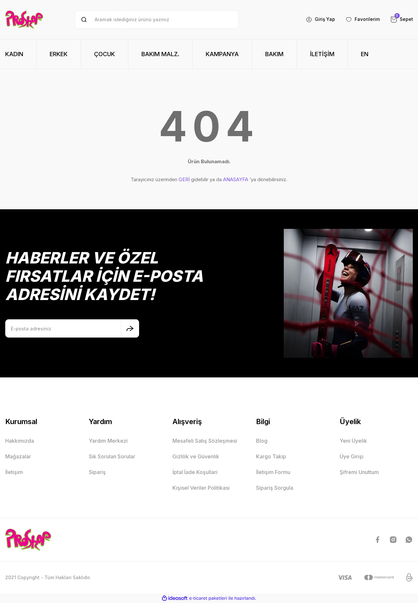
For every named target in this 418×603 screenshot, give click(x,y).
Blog (261, 440)
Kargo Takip (271, 456)
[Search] (156, 19)
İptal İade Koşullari (194, 472)
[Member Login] (320, 19)
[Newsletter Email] (72, 328)
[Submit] (130, 328)
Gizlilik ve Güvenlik (195, 456)
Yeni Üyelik (353, 440)
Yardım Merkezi (108, 440)
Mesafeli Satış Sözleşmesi (204, 440)
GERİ (184, 179)
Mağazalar (18, 456)
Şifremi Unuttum (359, 472)
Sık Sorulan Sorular (112, 456)
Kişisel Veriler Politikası (201, 487)
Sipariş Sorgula (274, 487)
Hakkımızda (19, 440)
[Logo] (24, 19)
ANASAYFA (235, 179)
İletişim (14, 472)
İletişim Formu (273, 472)
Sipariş (97, 472)
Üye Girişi (351, 456)
